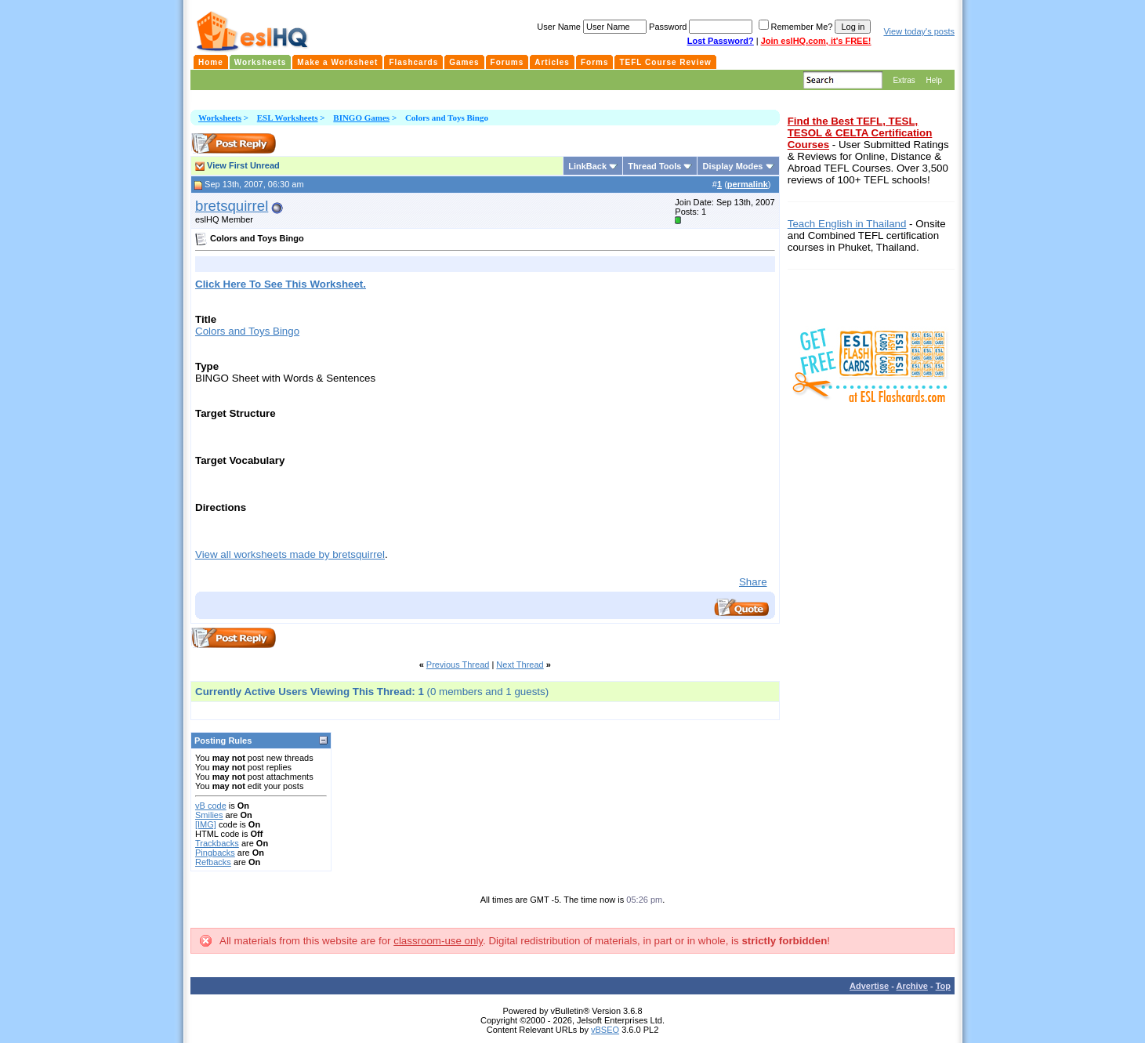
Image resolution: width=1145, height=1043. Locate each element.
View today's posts (919, 31)
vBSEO (605, 1029)
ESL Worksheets (287, 117)
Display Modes (732, 166)
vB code (210, 805)
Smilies (209, 815)
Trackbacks (217, 843)
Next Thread (519, 664)
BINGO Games (361, 117)
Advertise (869, 985)
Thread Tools (654, 166)
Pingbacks (215, 852)
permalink (747, 184)
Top (943, 985)
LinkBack (587, 166)
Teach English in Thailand (847, 224)
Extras (904, 80)
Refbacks (213, 862)
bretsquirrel (231, 205)
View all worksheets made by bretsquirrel (290, 554)
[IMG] (205, 824)
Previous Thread (458, 664)
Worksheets (219, 117)
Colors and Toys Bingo (247, 331)
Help (934, 80)
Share (753, 582)
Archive (912, 985)
